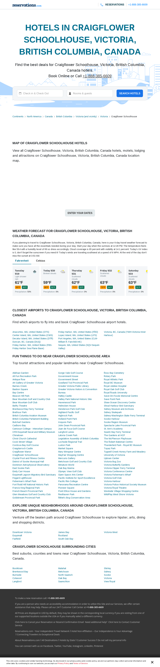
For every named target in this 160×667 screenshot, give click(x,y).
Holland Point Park (67, 418)
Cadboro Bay (19, 425)
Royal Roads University (115, 392)
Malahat (62, 568)
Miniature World (66, 464)
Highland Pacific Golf (68, 412)
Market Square (65, 448)
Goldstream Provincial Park (26, 497)
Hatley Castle (65, 395)
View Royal (109, 581)
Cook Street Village (22, 441)
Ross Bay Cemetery (114, 372)
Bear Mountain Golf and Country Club (31, 399)
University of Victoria (114, 455)
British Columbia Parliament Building (30, 418)
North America (34, 116)
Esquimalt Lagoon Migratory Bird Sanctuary (34, 474)
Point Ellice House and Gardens (74, 491)
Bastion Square (20, 389)
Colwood (17, 578)
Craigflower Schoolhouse (25, 455)
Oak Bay (62, 578)
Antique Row (18, 379)
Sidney (107, 571)
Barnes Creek (19, 386)
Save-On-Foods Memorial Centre (121, 395)
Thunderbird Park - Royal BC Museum (123, 445)
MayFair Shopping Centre (71, 455)
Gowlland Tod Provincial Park (73, 382)
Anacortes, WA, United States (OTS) (30, 332)
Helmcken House (67, 405)
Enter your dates (80, 213)
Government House (68, 376)
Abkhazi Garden (20, 372)
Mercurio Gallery (66, 458)
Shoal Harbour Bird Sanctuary (119, 405)
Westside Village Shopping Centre (121, 491)
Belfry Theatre (19, 405)
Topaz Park (109, 448)
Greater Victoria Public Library (73, 386)
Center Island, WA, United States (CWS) (32, 335)
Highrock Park (65, 415)
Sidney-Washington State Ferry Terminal (124, 415)
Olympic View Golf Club (70, 471)
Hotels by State (67, 640)
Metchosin (63, 571)
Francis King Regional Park (26, 487)
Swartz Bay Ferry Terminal (117, 432)
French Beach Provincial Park (27, 491)
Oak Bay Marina (66, 468)
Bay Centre (18, 392)
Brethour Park (19, 412)
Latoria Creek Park (67, 435)
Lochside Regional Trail (70, 441)
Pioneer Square (66, 487)
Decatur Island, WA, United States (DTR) (32, 338)
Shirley (107, 568)
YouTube (67, 645)
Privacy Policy (63, 663)
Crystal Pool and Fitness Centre (28, 458)
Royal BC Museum (113, 382)
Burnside (16, 575)
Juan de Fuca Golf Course (71, 428)
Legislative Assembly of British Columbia (78, 438)
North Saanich (65, 575)
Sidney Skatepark (113, 412)
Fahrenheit (22, 260)
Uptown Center (111, 458)
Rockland (63, 535)
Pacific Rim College (68, 481)
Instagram (78, 645)
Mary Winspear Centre (69, 451)
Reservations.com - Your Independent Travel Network (42, 631)
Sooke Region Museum (116, 422)
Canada (49, 116)
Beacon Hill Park (20, 395)
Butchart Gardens (21, 422)
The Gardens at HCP (114, 435)
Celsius (40, 260)
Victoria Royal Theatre (115, 487)
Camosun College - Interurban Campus (32, 428)
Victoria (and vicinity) (86, 116)
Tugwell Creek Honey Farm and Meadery (124, 451)
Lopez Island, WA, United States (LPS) (77, 335)
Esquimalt (17, 535)
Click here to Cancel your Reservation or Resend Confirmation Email (49, 622)
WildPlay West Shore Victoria (118, 494)
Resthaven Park (66, 494)
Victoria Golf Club (113, 478)
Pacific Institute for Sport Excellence (76, 478)
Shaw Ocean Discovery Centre (119, 402)
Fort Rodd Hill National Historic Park (30, 484)
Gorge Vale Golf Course (70, 372)
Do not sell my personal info (112, 640)
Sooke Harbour (112, 418)
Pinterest (98, 645)
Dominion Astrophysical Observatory (30, 464)
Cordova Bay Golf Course (25, 445)
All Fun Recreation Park (24, 376)
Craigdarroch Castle (22, 448)
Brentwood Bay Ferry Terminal (27, 409)
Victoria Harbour (112, 481)
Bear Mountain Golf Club (24, 402)
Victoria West (111, 532)
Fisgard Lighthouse (22, 478)
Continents (17, 116)
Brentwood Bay (20, 571)
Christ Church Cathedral (24, 438)
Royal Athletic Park (113, 379)
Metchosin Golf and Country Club (75, 461)
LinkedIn (88, 645)
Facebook (48, 645)
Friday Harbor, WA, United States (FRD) (78, 332)
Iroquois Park (65, 422)
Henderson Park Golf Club (71, 409)
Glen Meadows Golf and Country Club (31, 494)
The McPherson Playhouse (117, 438)
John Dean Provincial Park (71, 425)
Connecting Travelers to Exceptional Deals (38, 634)
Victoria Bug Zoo (112, 461)
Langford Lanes (66, 432)
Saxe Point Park (112, 399)
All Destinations (50, 640)
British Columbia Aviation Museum (29, 415)
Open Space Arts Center (70, 474)
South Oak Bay (65, 538)
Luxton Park (64, 445)
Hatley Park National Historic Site (75, 399)
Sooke (107, 575)
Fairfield (16, 538)
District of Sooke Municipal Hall (28, 461)
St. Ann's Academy (113, 428)
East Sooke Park (21, 468)
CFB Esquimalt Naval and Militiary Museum (33, 432)
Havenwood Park (67, 402)
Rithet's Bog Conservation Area (74, 497)
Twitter (57, 645)
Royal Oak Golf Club (114, 389)
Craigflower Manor (21, 451)
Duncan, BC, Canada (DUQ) (26, 341)
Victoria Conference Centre (118, 471)
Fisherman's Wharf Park (24, 481)
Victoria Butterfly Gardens (117, 464)
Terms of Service (80, 663)
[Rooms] (90, 93)
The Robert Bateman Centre (118, 441)
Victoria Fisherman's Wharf (117, 474)
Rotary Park (110, 376)
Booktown (17, 568)
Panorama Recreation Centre (73, 484)
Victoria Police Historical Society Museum (125, 484)
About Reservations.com (27, 640)
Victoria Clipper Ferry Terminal (119, 468)
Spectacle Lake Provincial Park (120, 425)
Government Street (68, 379)
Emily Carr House (21, 471)
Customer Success (86, 640)
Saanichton (64, 581)
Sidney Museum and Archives (119, 409)
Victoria (104, 116)
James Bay (63, 532)
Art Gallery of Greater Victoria (27, 382)
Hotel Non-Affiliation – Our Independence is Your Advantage (101, 631)
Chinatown (17, 435)
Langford (16, 581)
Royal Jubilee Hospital (115, 386)
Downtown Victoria (22, 532)
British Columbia (64, 116)
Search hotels (129, 93)
